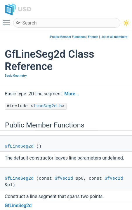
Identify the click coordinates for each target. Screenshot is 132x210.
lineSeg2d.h (47, 106)
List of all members (113, 37)
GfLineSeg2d (19, 146)
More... (71, 94)
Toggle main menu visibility (8, 20)
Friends (93, 37)
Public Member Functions (68, 37)
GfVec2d (64, 178)
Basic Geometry (16, 76)
